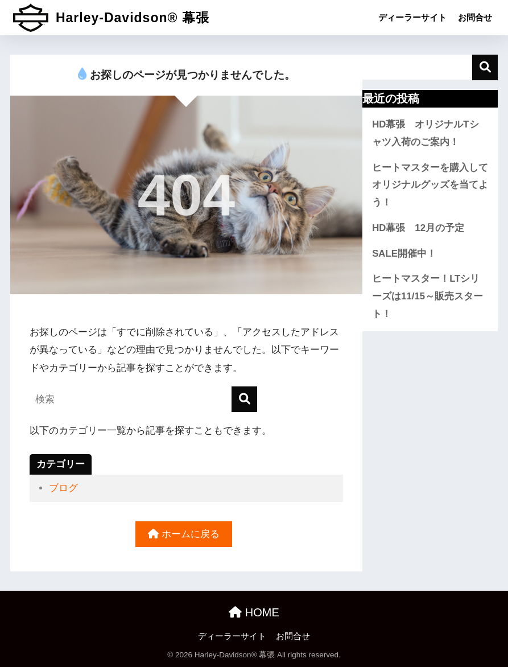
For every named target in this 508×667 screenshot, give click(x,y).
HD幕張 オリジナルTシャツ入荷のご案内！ (425, 133)
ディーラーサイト (412, 17)
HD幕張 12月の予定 (418, 228)
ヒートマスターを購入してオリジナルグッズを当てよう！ (430, 185)
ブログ (63, 488)
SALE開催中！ (404, 253)
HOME (254, 612)
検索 (485, 67)
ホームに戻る (184, 534)
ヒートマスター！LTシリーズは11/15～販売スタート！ (427, 296)
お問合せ (475, 17)
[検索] (244, 399)
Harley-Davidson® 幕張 (111, 17)
